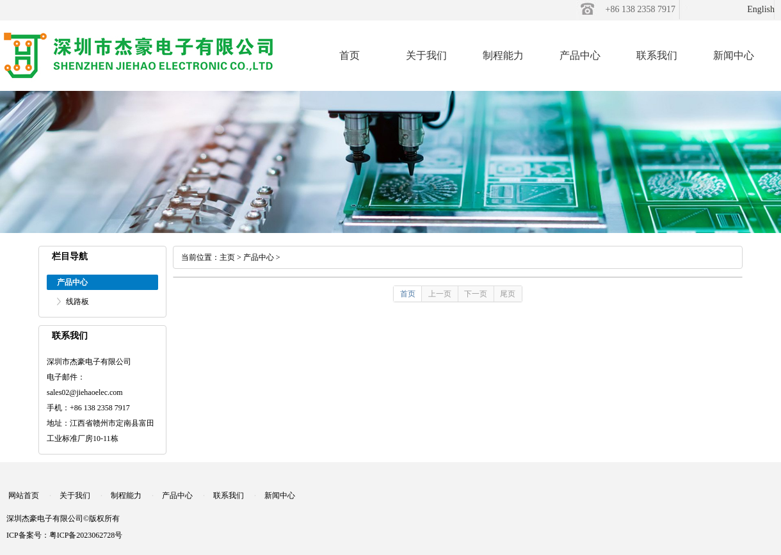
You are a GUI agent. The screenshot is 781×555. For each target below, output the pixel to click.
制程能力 (503, 55)
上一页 (439, 293)
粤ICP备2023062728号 (86, 535)
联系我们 (656, 55)
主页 (227, 257)
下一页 (475, 293)
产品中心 (580, 55)
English (761, 9)
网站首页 (23, 495)
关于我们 (426, 55)
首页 (349, 55)
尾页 (507, 293)
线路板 (77, 301)
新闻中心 (733, 55)
